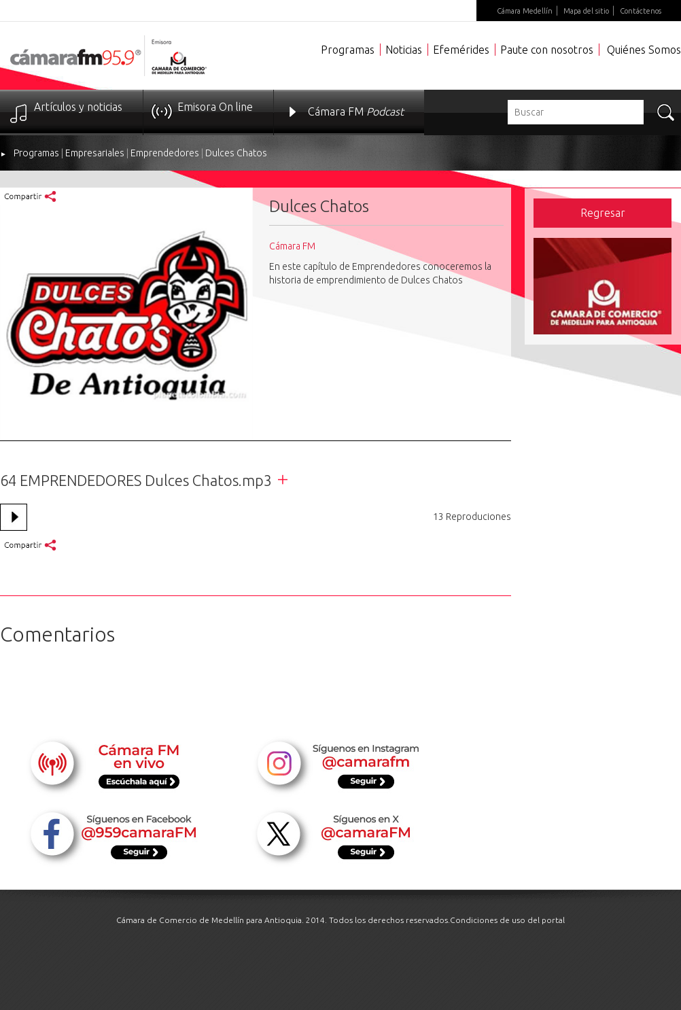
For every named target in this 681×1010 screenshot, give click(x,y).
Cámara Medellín (525, 11)
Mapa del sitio (586, 11)
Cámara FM (356, 111)
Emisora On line (215, 107)
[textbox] (576, 112)
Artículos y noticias (78, 107)
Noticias (403, 49)
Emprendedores (164, 152)
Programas (347, 49)
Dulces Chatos (236, 152)
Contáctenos (640, 11)
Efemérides (461, 49)
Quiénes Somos (644, 49)
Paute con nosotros (546, 49)
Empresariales (94, 152)
